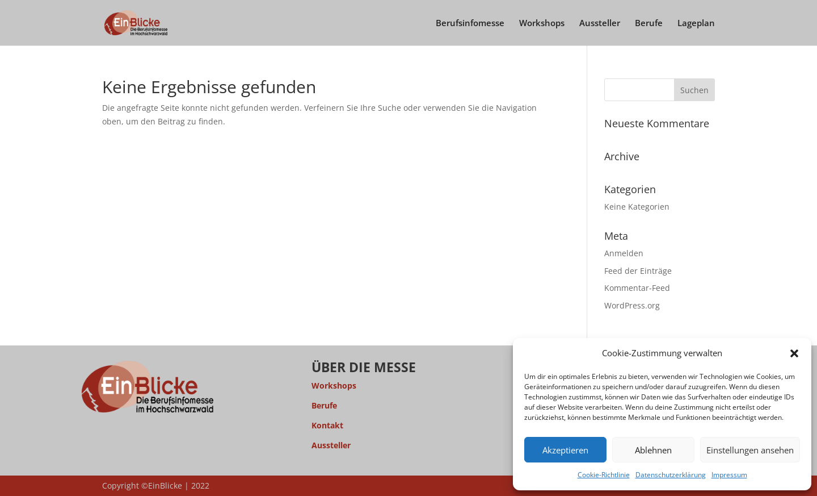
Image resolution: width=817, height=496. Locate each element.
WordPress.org (632, 305)
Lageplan (696, 23)
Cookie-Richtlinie (604, 475)
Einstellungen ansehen (750, 450)
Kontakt (327, 425)
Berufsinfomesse (470, 23)
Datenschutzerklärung (670, 475)
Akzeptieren (565, 450)
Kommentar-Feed (637, 287)
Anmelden (623, 253)
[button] (794, 353)
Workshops (542, 23)
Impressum (729, 475)
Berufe (649, 23)
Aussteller (599, 23)
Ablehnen (653, 450)
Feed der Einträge (638, 270)
